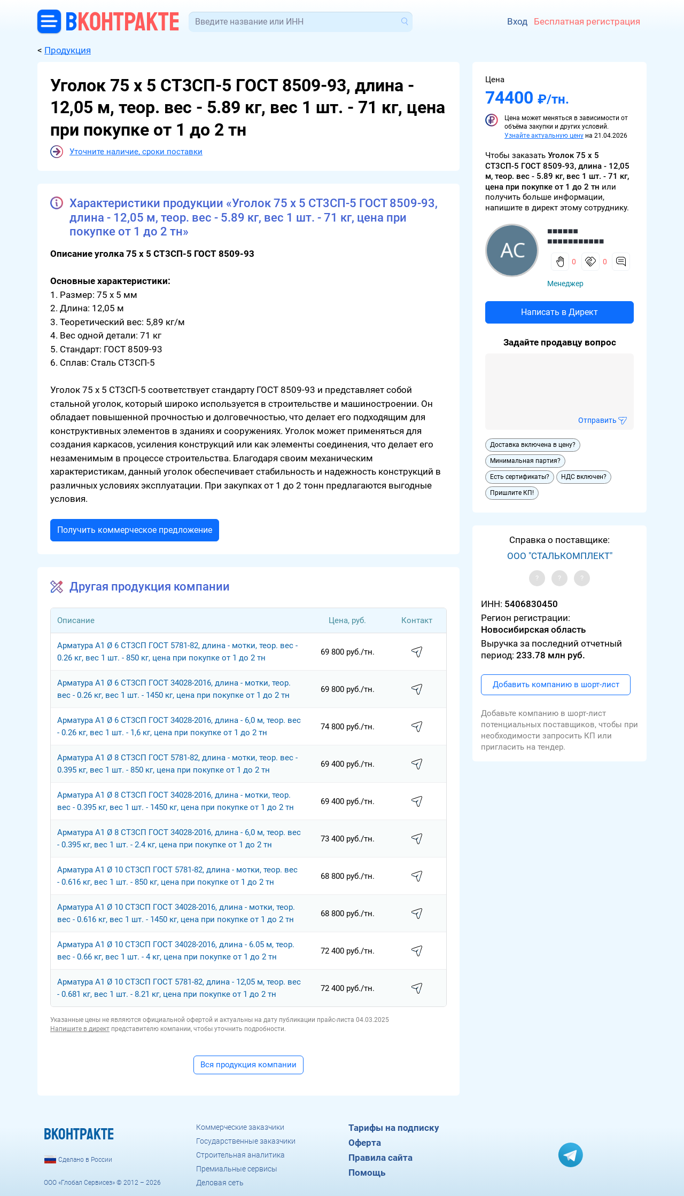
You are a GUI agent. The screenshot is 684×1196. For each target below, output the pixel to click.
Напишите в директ (80, 1029)
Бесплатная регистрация (587, 21)
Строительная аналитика (240, 1155)
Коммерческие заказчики (240, 1127)
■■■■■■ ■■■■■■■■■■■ (575, 236)
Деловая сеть (220, 1182)
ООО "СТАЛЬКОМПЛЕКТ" (559, 555)
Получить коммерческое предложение (134, 530)
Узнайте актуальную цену (544, 135)
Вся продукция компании (248, 1064)
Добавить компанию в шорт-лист (556, 684)
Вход (517, 21)
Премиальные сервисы (236, 1168)
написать (416, 652)
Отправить (597, 420)
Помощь (366, 1172)
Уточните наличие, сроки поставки (136, 151)
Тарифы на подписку (393, 1127)
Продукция (67, 50)
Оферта (364, 1142)
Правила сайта (380, 1157)
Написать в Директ (559, 312)
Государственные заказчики (246, 1141)
